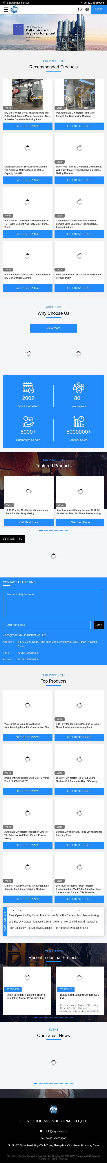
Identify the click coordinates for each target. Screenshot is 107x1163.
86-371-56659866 (92, 2)
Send (98, 624)
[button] (41, 530)
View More (53, 328)
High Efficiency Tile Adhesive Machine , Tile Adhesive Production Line (48, 928)
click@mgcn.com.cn (16, 2)
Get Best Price (28, 126)
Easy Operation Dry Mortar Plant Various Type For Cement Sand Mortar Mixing (54, 915)
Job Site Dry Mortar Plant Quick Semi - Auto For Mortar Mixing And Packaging (53, 922)
